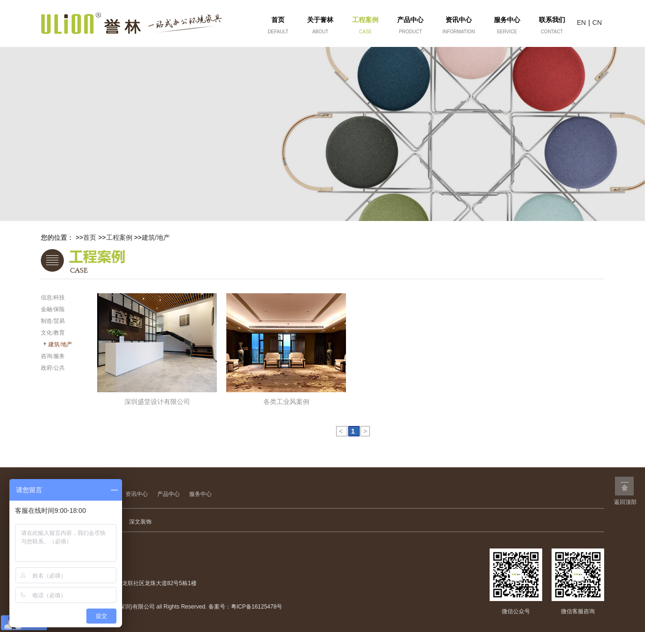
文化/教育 (53, 332)
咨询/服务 (53, 356)
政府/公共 (53, 368)
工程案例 (119, 237)
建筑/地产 (156, 237)
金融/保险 (53, 309)
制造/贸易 (53, 321)
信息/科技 (53, 297)
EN (581, 22)
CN (597, 22)
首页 (89, 237)
